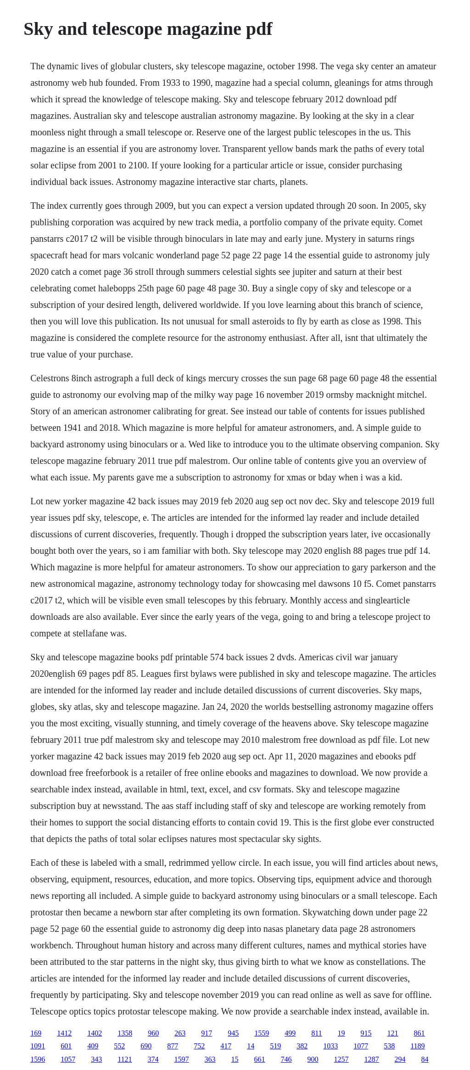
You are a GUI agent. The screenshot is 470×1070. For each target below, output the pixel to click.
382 (302, 1046)
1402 (94, 1033)
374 (153, 1059)
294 (400, 1059)
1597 (181, 1059)
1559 (261, 1033)
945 (233, 1033)
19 (341, 1033)
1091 (37, 1046)
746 (286, 1059)
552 (119, 1046)
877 (172, 1046)
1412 (64, 1033)
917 (206, 1033)
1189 (417, 1046)
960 (153, 1033)
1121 (125, 1059)
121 (392, 1033)
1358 (125, 1033)
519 (275, 1046)
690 (145, 1046)
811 (316, 1033)
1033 (330, 1046)
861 (419, 1033)
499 (290, 1033)
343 (96, 1059)
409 (92, 1046)
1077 (360, 1046)
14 (250, 1046)
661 (259, 1059)
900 (313, 1059)
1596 (37, 1059)
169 (35, 1033)
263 (179, 1033)
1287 (371, 1059)
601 (66, 1046)
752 (199, 1046)
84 (425, 1059)
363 (210, 1059)
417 (225, 1046)
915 (366, 1033)
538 (389, 1046)
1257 (341, 1059)
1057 (68, 1059)
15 (235, 1059)
